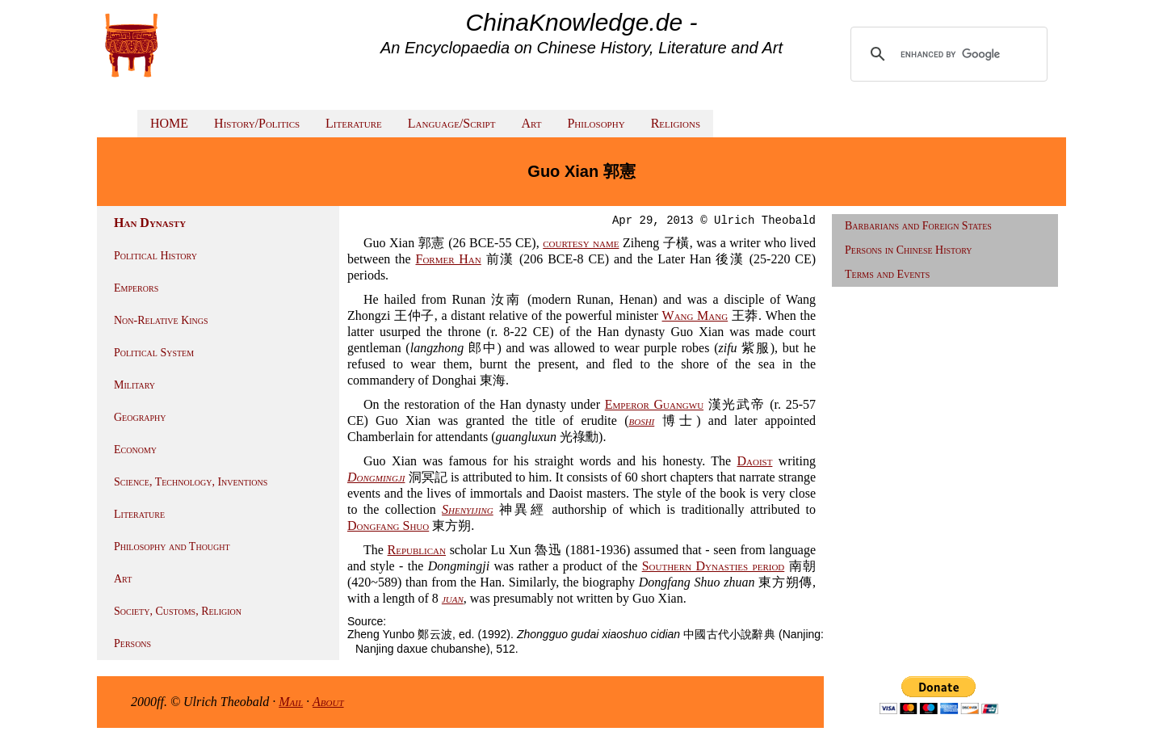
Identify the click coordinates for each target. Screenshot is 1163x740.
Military (134, 385)
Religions (675, 123)
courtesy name (581, 243)
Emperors (136, 288)
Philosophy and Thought (172, 546)
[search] (951, 54)
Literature (353, 123)
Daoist (754, 461)
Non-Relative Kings (161, 320)
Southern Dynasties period (713, 566)
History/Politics (257, 123)
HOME (169, 123)
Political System (154, 353)
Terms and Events (887, 274)
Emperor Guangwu (654, 404)
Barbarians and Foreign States (918, 226)
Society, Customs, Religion (177, 611)
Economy (135, 450)
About (328, 701)
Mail (291, 701)
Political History (155, 256)
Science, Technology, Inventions (190, 482)
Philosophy (595, 123)
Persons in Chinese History (908, 250)
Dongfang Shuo (388, 525)
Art (531, 123)
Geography (140, 417)
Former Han (448, 259)
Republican (417, 550)
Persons (132, 643)
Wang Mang (695, 315)
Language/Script (452, 123)
